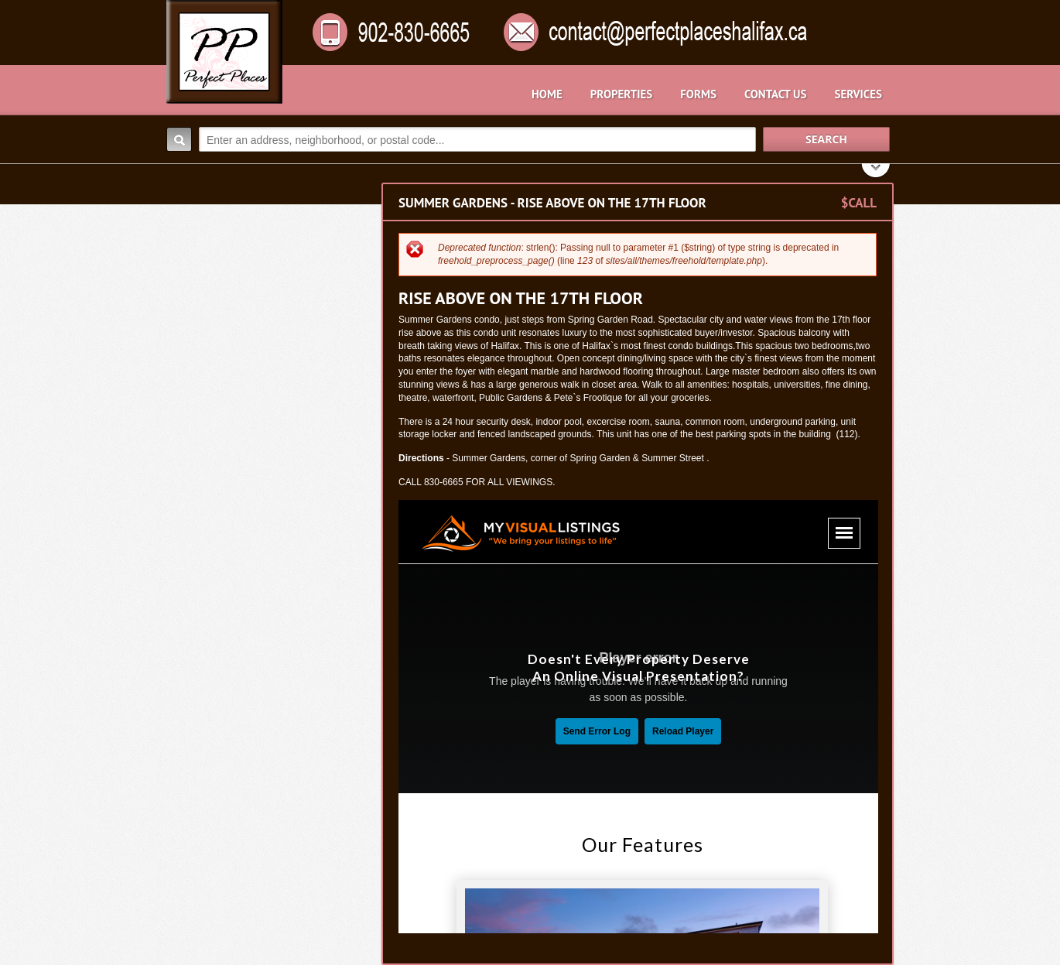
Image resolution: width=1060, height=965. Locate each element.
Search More (876, 172)
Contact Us (775, 94)
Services (858, 94)
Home (547, 94)
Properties (621, 94)
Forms (698, 94)
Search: (179, 139)
